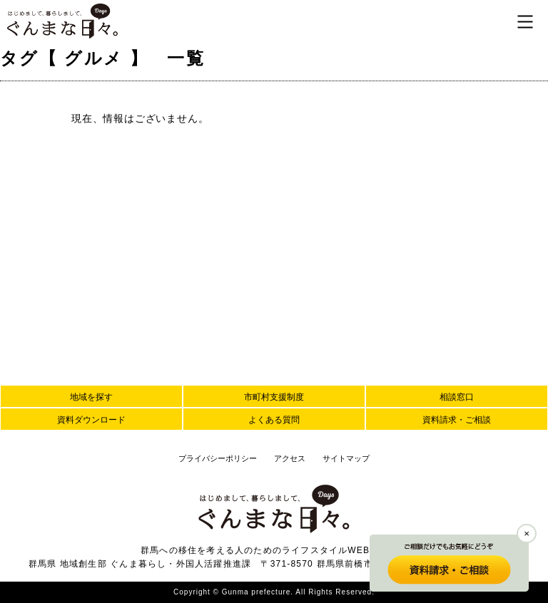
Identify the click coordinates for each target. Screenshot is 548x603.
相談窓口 (457, 397)
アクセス (289, 458)
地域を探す (91, 397)
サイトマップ (346, 458)
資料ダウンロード (91, 420)
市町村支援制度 (274, 397)
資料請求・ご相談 (456, 420)
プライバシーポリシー (217, 458)
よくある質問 (274, 420)
